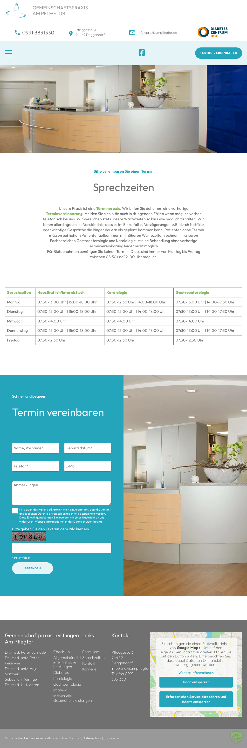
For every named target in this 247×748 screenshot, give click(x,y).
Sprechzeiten (93, 657)
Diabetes (61, 672)
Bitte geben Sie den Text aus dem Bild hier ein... (52, 528)
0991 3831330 (38, 32)
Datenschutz (91, 738)
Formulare (91, 652)
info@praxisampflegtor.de (157, 32)
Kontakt (89, 663)
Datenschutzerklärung (87, 521)
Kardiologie (62, 678)
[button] (236, 737)
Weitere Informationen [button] (196, 673)
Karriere (89, 669)
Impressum (112, 738)
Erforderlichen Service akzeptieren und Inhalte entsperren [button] (196, 699)
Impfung (60, 690)
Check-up (61, 652)
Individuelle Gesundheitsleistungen (65, 698)
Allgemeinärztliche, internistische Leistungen (65, 662)
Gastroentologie (65, 684)
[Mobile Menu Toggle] (25, 53)
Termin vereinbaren (218, 53)
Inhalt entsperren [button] (196, 682)
